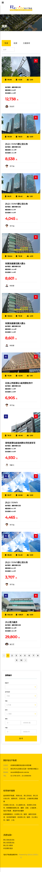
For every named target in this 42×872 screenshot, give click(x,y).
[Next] (25, 660)
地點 (6, 701)
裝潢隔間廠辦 (11, 817)
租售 (6, 710)
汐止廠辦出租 (20, 805)
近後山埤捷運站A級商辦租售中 (19, 383)
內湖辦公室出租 (8, 805)
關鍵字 (7, 683)
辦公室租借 (28, 795)
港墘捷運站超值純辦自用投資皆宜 (20, 443)
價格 (6, 719)
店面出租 (22, 798)
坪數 (6, 727)
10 (21, 660)
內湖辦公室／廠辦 (20, 814)
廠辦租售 (14, 798)
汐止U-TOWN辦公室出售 (16, 144)
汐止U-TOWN (11, 502)
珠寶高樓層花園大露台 (15, 263)
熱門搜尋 (7, 692)
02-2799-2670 (15, 776)
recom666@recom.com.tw (20, 772)
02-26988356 (26, 776)
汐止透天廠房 (11, 622)
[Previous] (4, 655)
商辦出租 (19, 795)
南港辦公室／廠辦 (23, 817)
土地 (12, 820)
